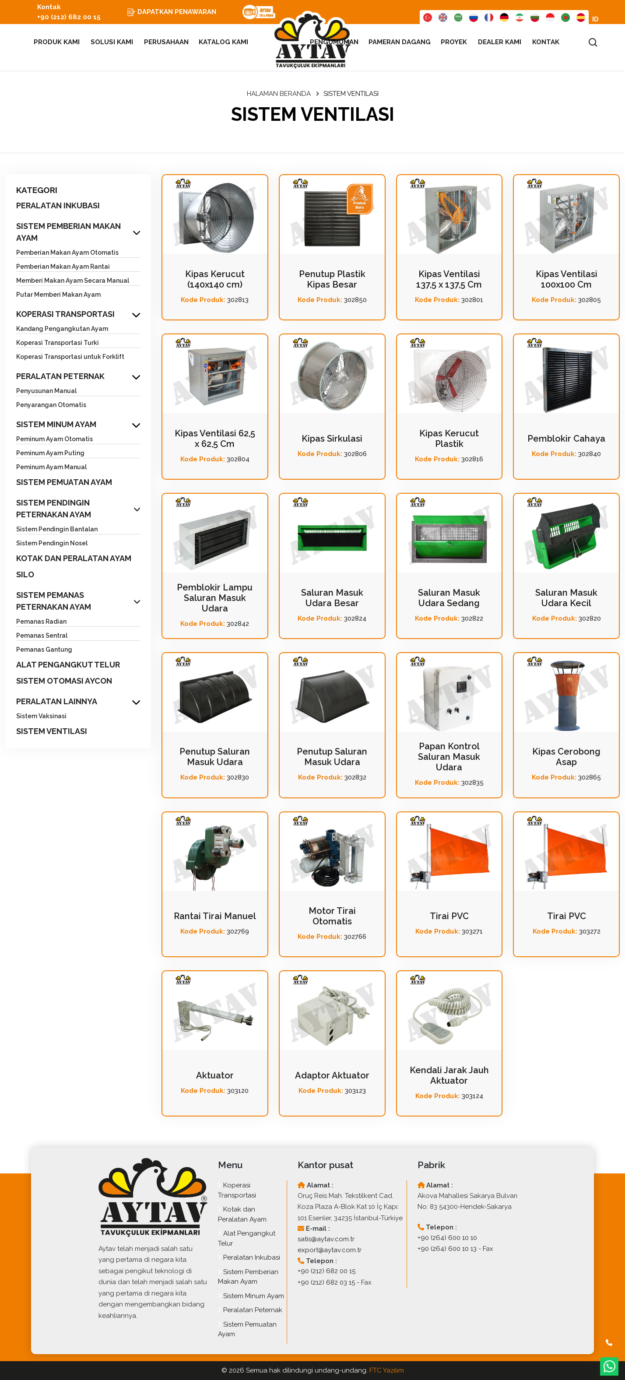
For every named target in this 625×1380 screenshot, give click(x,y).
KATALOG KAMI (224, 42)
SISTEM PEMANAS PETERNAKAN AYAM (53, 600)
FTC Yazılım (386, 1370)
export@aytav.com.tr (330, 1250)
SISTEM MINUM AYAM (56, 424)
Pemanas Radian (41, 621)
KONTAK (545, 42)
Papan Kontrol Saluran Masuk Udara (449, 757)
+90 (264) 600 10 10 (447, 1238)
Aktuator (215, 1075)
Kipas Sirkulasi (332, 438)
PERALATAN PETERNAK (60, 376)
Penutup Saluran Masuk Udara (214, 756)
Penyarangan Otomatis (51, 404)
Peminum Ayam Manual (51, 467)
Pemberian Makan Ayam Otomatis (67, 252)
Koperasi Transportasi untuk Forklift (70, 356)
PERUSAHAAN (166, 42)
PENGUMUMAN (334, 42)
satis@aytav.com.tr (326, 1239)
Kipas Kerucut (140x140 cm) (215, 279)
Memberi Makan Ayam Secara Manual (72, 280)
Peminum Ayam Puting (50, 452)
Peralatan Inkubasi (249, 1257)
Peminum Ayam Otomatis (54, 438)
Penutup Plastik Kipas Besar (332, 279)
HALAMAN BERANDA (279, 94)
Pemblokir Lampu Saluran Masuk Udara (215, 598)
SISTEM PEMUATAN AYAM (64, 482)
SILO (25, 574)
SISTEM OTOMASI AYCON (64, 680)
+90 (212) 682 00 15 (326, 1271)
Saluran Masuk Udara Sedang (449, 597)
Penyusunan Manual (46, 390)
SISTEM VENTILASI (51, 731)
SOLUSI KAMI (112, 42)
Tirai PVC (449, 916)
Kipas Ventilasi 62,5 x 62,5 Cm (215, 438)
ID (595, 19)
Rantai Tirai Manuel (215, 916)
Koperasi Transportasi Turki (57, 342)
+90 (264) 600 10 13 (447, 1249)
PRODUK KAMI (53, 42)
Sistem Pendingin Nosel (52, 543)
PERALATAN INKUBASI (58, 205)
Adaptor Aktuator (332, 1075)
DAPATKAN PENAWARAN (171, 12)
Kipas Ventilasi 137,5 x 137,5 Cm (449, 279)
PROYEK (454, 42)
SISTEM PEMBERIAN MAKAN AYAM (68, 231)
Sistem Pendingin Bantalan (57, 529)
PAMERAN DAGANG (400, 42)
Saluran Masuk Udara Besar (332, 597)
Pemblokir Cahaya (566, 438)
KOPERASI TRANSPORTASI (65, 314)
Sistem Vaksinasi (41, 716)
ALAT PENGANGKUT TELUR (68, 664)
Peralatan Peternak (250, 1310)
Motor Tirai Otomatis (332, 916)
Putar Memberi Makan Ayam (58, 294)
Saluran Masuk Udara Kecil (566, 597)
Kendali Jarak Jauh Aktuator (449, 1075)
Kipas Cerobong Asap (566, 756)
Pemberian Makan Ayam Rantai (63, 266)
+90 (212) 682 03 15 (326, 1282)
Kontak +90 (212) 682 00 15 (69, 12)
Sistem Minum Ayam (251, 1296)
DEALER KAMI (499, 42)
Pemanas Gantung (44, 649)
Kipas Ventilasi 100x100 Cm (566, 279)
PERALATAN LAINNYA (56, 701)
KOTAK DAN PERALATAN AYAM (73, 558)
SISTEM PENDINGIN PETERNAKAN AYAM (53, 508)
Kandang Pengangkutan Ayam (62, 328)
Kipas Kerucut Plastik (449, 438)
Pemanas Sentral (41, 635)
